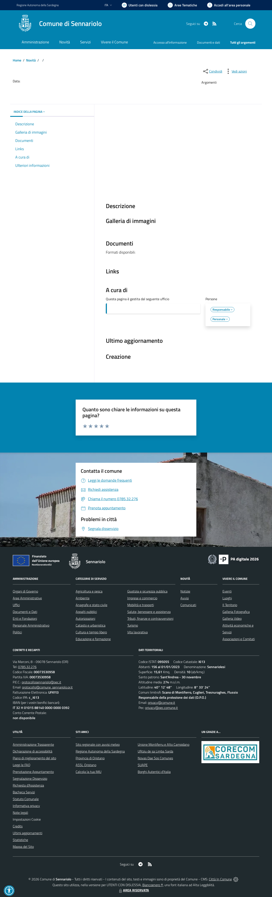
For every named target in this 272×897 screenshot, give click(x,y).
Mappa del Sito (23, 846)
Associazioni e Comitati (238, 638)
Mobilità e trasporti (140, 604)
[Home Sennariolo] (59, 23)
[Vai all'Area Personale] (228, 5)
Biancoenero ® (152, 884)
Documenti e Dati (25, 611)
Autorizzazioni (85, 618)
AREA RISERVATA (133, 890)
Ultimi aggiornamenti (27, 833)
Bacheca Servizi (24, 792)
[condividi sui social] (212, 71)
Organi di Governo (25, 591)
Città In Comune (220, 879)
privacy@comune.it (161, 702)
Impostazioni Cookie (27, 819)
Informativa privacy (26, 805)
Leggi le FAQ (21, 764)
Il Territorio (229, 604)
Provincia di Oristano (90, 758)
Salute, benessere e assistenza (149, 611)
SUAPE (143, 764)
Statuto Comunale (26, 798)
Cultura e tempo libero (91, 632)
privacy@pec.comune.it (161, 707)
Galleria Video (232, 618)
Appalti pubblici (86, 611)
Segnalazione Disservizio (30, 778)
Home (17, 60)
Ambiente (82, 598)
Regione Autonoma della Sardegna (100, 751)
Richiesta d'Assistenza (28, 785)
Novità (31, 60)
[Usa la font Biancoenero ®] (140, 5)
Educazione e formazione (93, 638)
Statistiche (20, 839)
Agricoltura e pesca (89, 591)
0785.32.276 (27, 666)
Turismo (132, 625)
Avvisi (184, 598)
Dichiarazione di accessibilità (32, 751)
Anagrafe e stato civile (91, 604)
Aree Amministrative (27, 598)
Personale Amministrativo (31, 625)
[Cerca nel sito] (250, 24)
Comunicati (188, 604)
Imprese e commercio (142, 598)
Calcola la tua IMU (88, 771)
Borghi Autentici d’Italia (154, 771)
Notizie (185, 591)
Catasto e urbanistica (90, 625)
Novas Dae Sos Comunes (155, 758)
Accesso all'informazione (170, 42)
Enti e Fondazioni (25, 618)
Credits (18, 826)
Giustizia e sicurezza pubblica (147, 591)
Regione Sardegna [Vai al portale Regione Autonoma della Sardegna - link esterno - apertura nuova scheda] (38, 5)
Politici (17, 632)
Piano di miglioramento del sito (34, 758)
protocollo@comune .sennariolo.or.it (47, 687)
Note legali (20, 812)
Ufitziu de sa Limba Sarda (155, 751)
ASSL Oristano (86, 764)
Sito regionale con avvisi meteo (98, 744)
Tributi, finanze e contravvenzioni (150, 618)
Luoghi (227, 598)
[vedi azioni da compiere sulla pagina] (236, 71)
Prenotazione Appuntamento (33, 771)
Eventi (227, 591)
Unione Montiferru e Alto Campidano (163, 744)
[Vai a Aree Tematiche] (182, 5)
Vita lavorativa (137, 632)
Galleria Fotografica (236, 611)
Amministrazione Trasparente (33, 744)
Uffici (16, 604)
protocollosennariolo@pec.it (41, 682)
